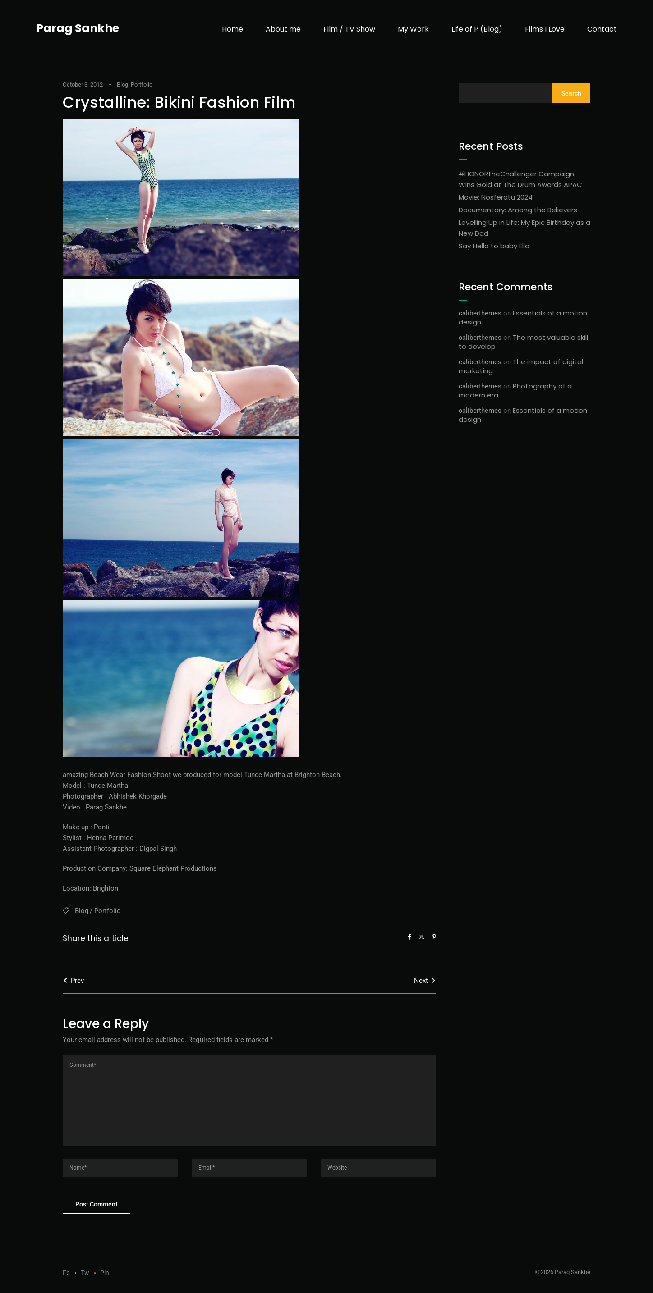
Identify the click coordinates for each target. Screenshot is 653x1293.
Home (232, 29)
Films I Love (545, 29)
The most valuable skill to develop (523, 342)
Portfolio (141, 84)
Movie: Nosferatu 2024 (496, 197)
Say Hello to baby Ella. (495, 246)
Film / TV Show (349, 29)
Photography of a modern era (515, 390)
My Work (413, 29)
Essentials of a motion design (523, 317)
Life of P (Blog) (476, 29)
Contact (602, 29)
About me (283, 29)
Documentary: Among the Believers (518, 210)
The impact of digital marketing (521, 366)
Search (571, 93)
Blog (122, 84)
